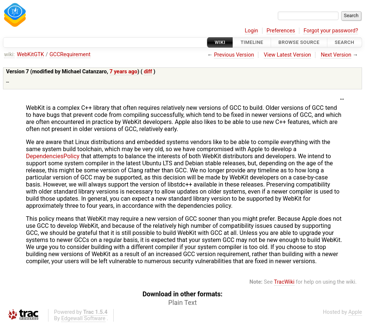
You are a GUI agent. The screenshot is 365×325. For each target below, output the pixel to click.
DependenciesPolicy (52, 156)
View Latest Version (287, 55)
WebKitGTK (30, 54)
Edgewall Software (83, 318)
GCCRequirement (70, 54)
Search (344, 42)
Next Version (336, 55)
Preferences (281, 31)
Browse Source (299, 42)
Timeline (251, 42)
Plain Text (182, 302)
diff (148, 71)
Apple (355, 312)
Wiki (220, 42)
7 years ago (124, 71)
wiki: (9, 54)
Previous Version (234, 55)
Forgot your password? (330, 31)
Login (251, 31)
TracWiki (284, 282)
